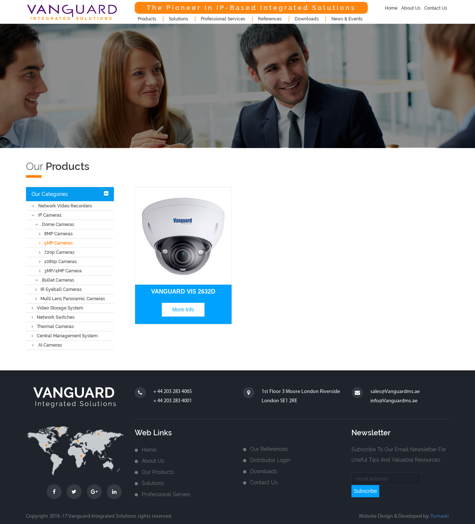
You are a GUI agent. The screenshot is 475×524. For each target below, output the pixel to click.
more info (183, 309)
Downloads (263, 471)
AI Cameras (47, 345)
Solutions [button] (178, 19)
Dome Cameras (54, 224)
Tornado (439, 516)
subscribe (365, 491)
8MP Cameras (56, 233)
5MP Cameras (56, 243)
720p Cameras (57, 252)
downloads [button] (307, 19)
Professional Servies (166, 494)
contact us (435, 8)
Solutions (153, 483)
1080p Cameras (58, 261)
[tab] (70, 194)
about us (410, 8)
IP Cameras (47, 215)
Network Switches (53, 317)
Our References (269, 449)
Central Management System (65, 335)
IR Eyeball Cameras (58, 289)
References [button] (270, 19)
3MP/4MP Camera (60, 271)
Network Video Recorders (62, 206)
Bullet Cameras (54, 280)
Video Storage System (57, 308)
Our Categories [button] (50, 194)
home (391, 8)
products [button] (147, 19)
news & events (347, 19)
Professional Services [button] (223, 19)
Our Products (158, 472)
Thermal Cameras (53, 326)
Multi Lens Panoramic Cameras (70, 298)
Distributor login (270, 460)
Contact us (264, 482)
